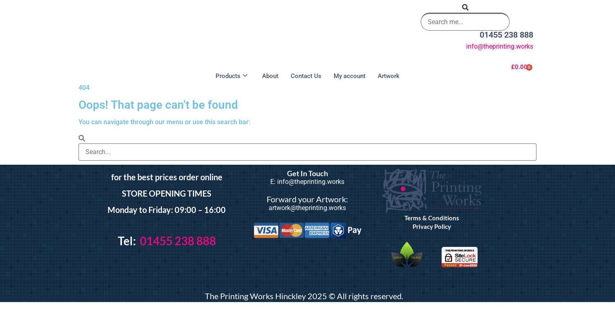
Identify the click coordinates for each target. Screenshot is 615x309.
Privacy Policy (432, 226)
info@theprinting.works (499, 46)
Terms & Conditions (431, 218)
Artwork (389, 76)
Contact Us (306, 76)
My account (350, 76)
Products (231, 76)
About (270, 76)
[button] (465, 8)
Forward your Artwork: (307, 199)
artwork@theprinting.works (307, 208)
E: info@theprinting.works (307, 182)
